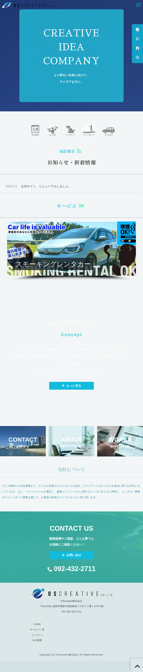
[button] (71, 248)
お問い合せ (71, 555)
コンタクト (37, 635)
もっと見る (71, 385)
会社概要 (37, 640)
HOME (37, 624)
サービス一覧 (37, 629)
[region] (71, 251)
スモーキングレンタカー (53, 264)
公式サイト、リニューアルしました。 (39, 186)
